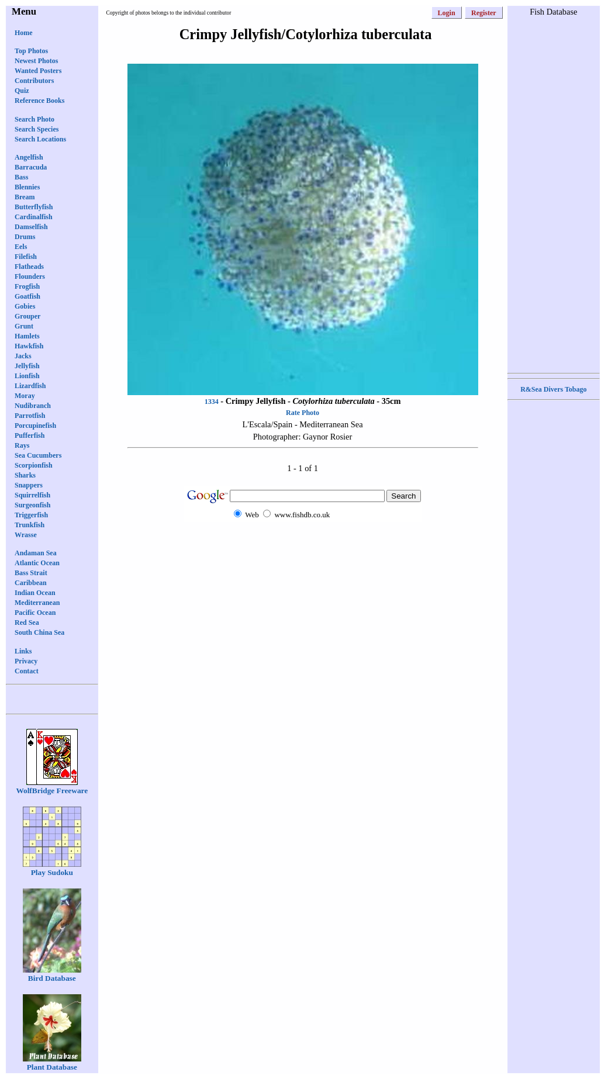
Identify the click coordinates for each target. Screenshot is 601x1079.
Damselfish (31, 227)
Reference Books (39, 100)
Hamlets (27, 336)
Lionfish (27, 376)
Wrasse (26, 535)
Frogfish (27, 286)
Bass (21, 177)
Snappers (29, 485)
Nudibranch (33, 406)
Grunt (24, 326)
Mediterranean (37, 603)
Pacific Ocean (35, 612)
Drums (25, 237)
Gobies (25, 306)
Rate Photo (302, 413)
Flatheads (29, 266)
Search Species (36, 129)
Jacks (23, 356)
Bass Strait (31, 573)
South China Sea (39, 632)
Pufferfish (29, 435)
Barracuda (31, 167)
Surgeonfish (32, 505)
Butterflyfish (34, 207)
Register (483, 13)
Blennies (27, 187)
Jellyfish (27, 366)
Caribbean (31, 583)
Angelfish (29, 157)
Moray (25, 396)
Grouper (27, 316)
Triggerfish (31, 515)
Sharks (25, 475)
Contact (27, 671)
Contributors (34, 81)
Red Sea (27, 622)
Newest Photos (36, 61)
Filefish (26, 257)
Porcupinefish (35, 425)
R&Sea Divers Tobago (553, 389)
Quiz (22, 91)
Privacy (26, 661)
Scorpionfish (34, 465)
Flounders (30, 276)
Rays (22, 445)
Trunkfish (29, 525)
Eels (21, 247)
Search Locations (40, 139)
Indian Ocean (35, 593)
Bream (24, 197)
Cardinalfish (34, 217)
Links (23, 651)
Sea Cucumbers (38, 455)
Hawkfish (29, 346)
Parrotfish (30, 415)
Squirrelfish (32, 495)
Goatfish (27, 296)
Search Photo (34, 119)
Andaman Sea (36, 553)
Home (24, 33)
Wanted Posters (38, 71)
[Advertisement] (303, 544)
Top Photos (31, 51)
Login (446, 13)
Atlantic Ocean (37, 563)
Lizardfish (30, 386)
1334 (212, 401)
